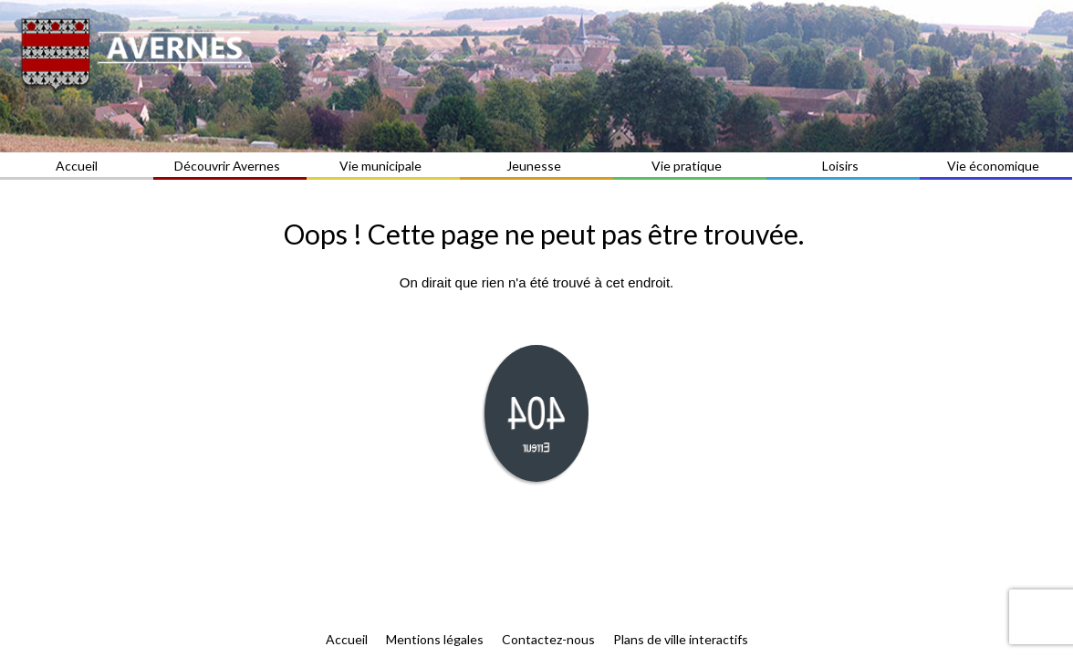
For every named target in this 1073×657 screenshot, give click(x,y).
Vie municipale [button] (383, 165)
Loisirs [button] (843, 165)
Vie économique (996, 165)
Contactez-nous (548, 639)
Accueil (77, 165)
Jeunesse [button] (536, 165)
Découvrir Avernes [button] (230, 165)
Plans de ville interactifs (680, 639)
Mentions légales (435, 639)
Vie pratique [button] (689, 165)
